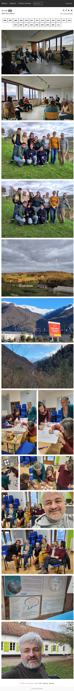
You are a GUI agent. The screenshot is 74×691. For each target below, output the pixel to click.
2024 (42, 25)
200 (40, 683)
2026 (53, 25)
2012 (37, 20)
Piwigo (41, 688)
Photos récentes (25, 3)
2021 (26, 25)
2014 (47, 20)
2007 (10, 20)
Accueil (4, 10)
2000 (4, 20)
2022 (31, 25)
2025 (47, 25)
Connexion (68, 3)
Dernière (51, 683)
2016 (58, 20)
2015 (53, 20)
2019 (15, 25)
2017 (63, 20)
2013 (42, 20)
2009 (21, 20)
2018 (69, 20)
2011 (31, 20)
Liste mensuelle (67, 14)
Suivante (45, 683)
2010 (26, 20)
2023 (36, 25)
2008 (15, 20)
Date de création (8, 13)
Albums (4, 3)
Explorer (13, 3)
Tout (58, 25)
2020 (20, 25)
